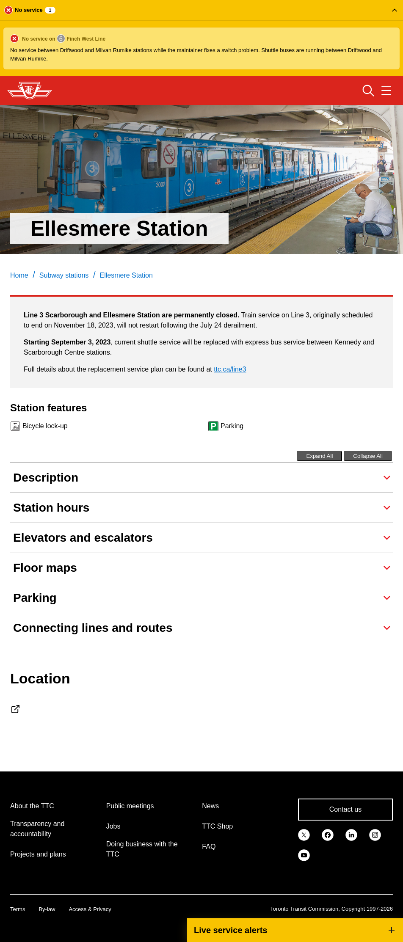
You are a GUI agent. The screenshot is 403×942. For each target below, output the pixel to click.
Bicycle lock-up (45, 426)
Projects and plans (38, 854)
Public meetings (130, 806)
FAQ (208, 846)
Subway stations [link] (64, 275)
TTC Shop (217, 826)
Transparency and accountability (37, 828)
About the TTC (32, 806)
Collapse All (368, 456)
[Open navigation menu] (386, 90)
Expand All (319, 456)
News (210, 806)
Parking (232, 426)
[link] (304, 834)
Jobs (113, 826)
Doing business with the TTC (142, 849)
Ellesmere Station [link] (125, 275)
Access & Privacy (90, 909)
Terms (17, 909)
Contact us (345, 809)
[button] (201, 38)
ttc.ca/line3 (230, 369)
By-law (47, 909)
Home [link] (19, 275)
